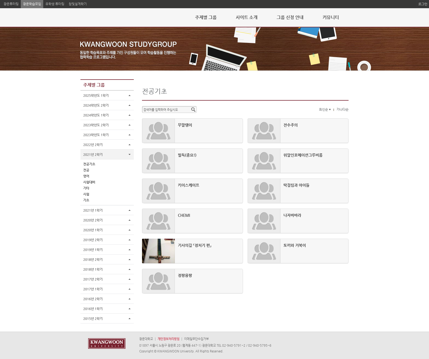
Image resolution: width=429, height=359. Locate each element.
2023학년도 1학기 (96, 135)
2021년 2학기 (93, 154)
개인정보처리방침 (168, 339)
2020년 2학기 (93, 220)
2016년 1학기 (93, 309)
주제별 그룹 (206, 17)
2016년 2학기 (93, 299)
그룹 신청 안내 (290, 17)
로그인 (422, 4)
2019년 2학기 (93, 240)
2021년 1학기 (93, 210)
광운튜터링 (11, 4)
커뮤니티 (331, 17)
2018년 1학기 (93, 269)
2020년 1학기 (93, 230)
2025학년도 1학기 (96, 95)
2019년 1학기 (93, 250)
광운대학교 (146, 339)
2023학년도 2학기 (96, 125)
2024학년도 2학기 (96, 105)
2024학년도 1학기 (96, 115)
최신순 (325, 109)
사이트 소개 (246, 17)
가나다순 (343, 109)
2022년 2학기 (93, 145)
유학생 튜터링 (54, 4)
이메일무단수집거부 (196, 339)
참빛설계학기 (78, 4)
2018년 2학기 (93, 259)
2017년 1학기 (93, 289)
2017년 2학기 (93, 279)
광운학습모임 (32, 4)
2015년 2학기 (93, 318)
